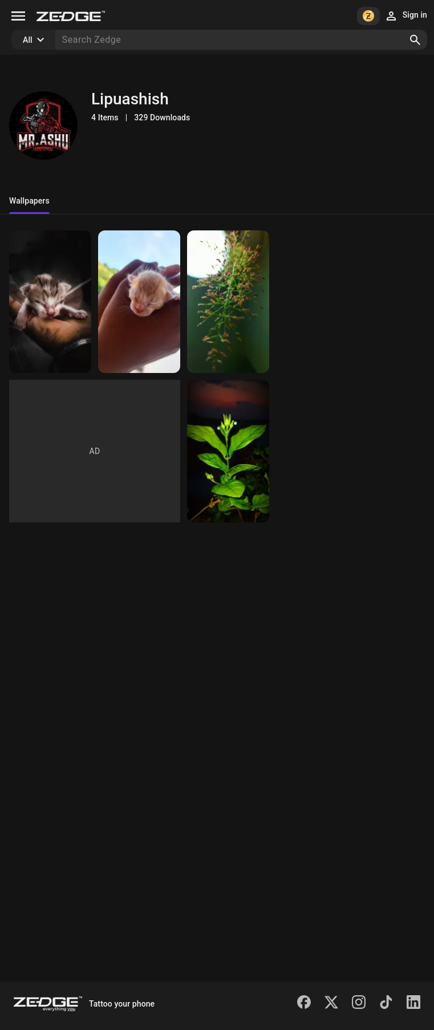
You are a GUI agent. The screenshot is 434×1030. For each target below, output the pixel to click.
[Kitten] (50, 301)
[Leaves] (228, 301)
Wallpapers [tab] (29, 200)
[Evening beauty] (228, 451)
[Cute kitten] (139, 301)
